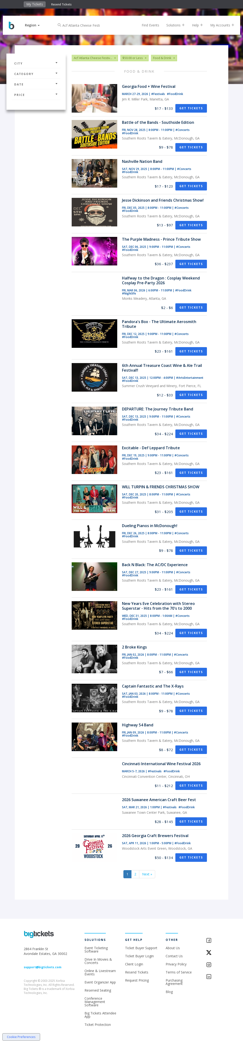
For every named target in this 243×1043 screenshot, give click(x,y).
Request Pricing (137, 980)
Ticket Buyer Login (139, 956)
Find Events (147, 25)
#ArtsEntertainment (189, 378)
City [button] (36, 63)
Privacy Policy (176, 964)
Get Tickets (191, 108)
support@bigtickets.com (42, 967)
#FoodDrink (175, 94)
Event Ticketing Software (96, 949)
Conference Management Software (94, 1001)
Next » (147, 874)
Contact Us (174, 956)
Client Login (134, 964)
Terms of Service (179, 972)
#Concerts (182, 130)
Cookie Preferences (21, 1037)
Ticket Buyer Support (141, 948)
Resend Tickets (61, 4)
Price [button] (36, 95)
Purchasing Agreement (174, 982)
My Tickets (34, 4)
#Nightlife (129, 293)
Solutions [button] (172, 25)
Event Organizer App (100, 982)
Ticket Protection (97, 1024)
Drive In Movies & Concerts (98, 961)
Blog (169, 991)
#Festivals (158, 94)
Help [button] (194, 25)
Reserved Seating (97, 990)
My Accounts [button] (219, 25)
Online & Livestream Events (100, 972)
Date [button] (36, 84)
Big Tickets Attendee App (100, 1015)
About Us (173, 948)
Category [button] (36, 74)
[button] (35, 25)
